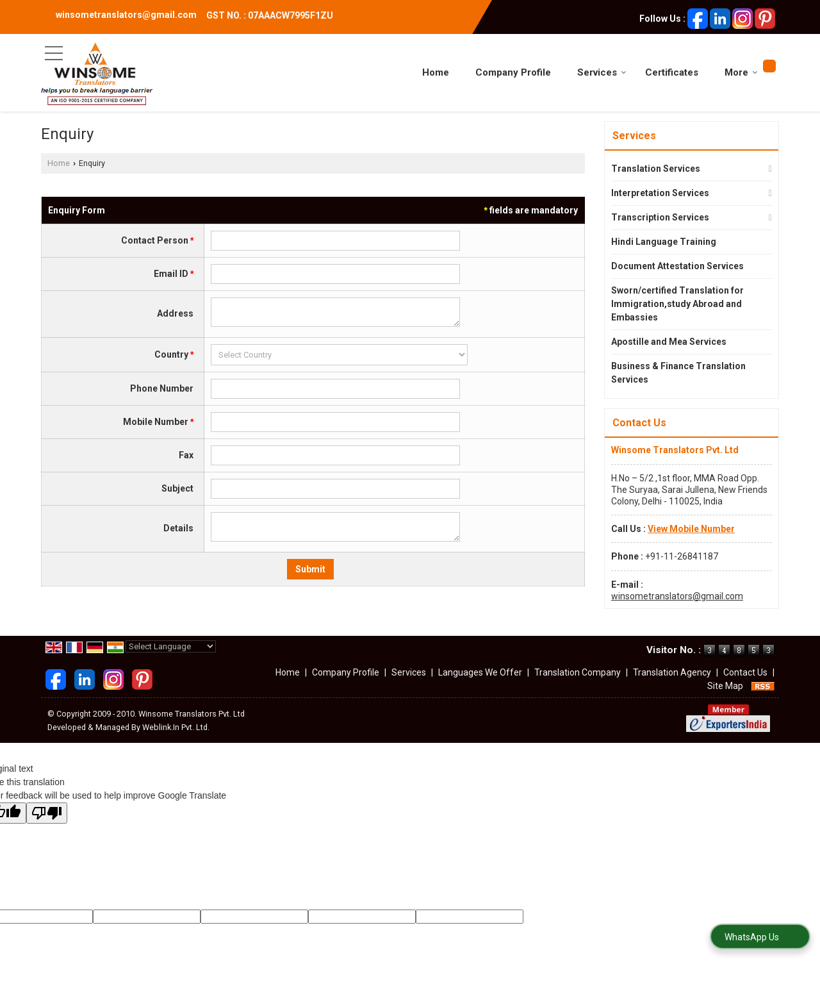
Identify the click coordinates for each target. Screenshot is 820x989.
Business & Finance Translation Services (678, 373)
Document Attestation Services (677, 266)
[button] (691, 529)
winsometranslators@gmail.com (126, 15)
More (741, 72)
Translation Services (655, 168)
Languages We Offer (480, 672)
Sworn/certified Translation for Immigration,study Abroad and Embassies (677, 303)
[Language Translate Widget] (171, 646)
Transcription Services (660, 217)
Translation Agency (672, 672)
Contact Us (745, 672)
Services (602, 72)
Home (435, 72)
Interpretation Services (660, 193)
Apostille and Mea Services (668, 342)
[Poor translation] (46, 813)
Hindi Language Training (663, 242)
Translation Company (577, 672)
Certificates (671, 72)
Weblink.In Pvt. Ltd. (175, 727)
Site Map (725, 686)
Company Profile (513, 72)
